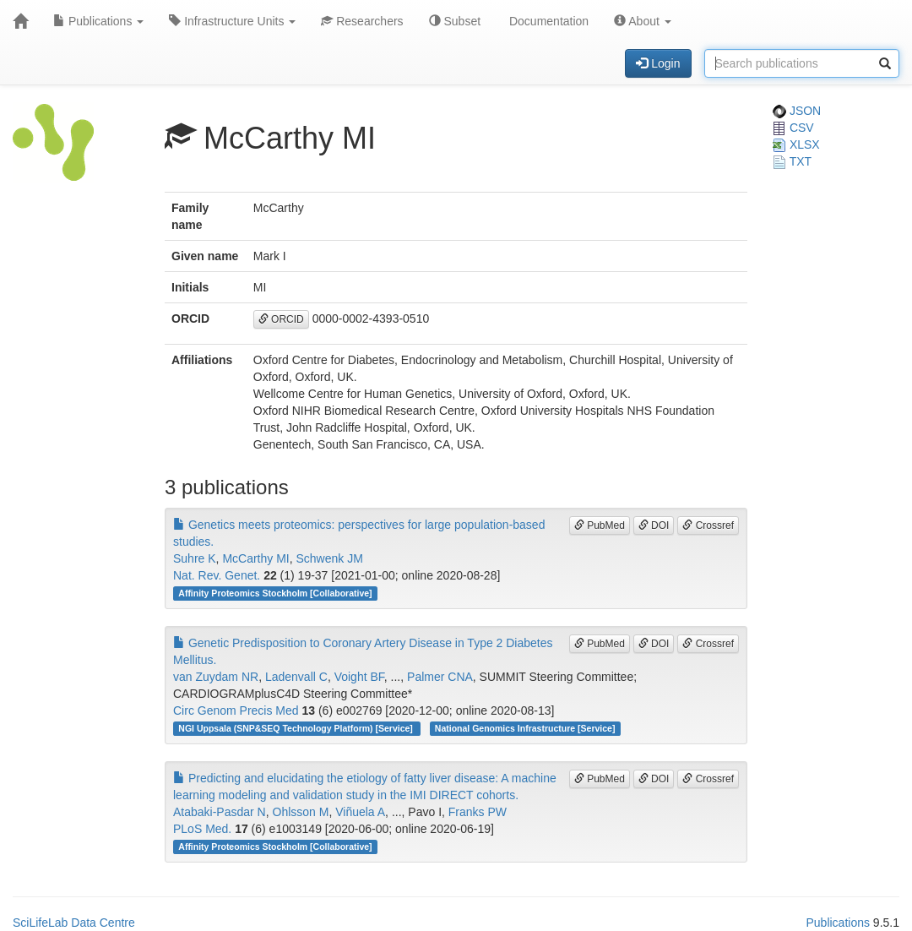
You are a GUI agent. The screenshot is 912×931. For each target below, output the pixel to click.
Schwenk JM (329, 558)
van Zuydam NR (215, 676)
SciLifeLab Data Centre (74, 922)
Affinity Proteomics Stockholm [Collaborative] (275, 593)
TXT (792, 161)
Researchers (362, 21)
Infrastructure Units (232, 21)
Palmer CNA (440, 676)
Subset (454, 21)
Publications (98, 21)
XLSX (796, 144)
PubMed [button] (599, 525)
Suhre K (194, 558)
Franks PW (477, 812)
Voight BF (359, 676)
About (642, 21)
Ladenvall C (296, 676)
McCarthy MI (255, 558)
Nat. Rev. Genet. (216, 575)
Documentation (547, 21)
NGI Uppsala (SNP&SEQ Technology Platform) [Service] (296, 728)
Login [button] (658, 63)
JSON (797, 110)
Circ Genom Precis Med (236, 710)
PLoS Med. (202, 829)
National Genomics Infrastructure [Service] (525, 728)
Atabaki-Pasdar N (219, 812)
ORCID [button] (281, 319)
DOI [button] (654, 525)
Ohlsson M (301, 812)
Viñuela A (360, 812)
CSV (793, 127)
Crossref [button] (708, 525)
